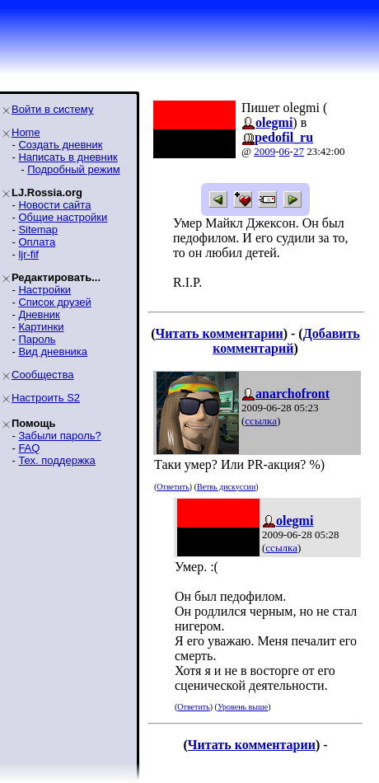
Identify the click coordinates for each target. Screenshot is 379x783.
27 (298, 151)
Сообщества (43, 374)
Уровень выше (243, 706)
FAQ (29, 448)
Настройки (44, 290)
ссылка (261, 421)
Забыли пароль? (59, 435)
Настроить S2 (46, 398)
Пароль (36, 339)
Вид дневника (52, 351)
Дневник (38, 314)
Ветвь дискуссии (226, 486)
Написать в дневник (67, 157)
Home (26, 132)
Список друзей (54, 302)
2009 (264, 151)
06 (284, 151)
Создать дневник (60, 144)
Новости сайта (54, 205)
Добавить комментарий (286, 340)
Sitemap (38, 229)
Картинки (40, 327)
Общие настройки (62, 217)
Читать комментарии (219, 333)
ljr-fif (28, 254)
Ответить (173, 486)
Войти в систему (52, 109)
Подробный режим (73, 169)
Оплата (36, 242)
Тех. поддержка (56, 460)
